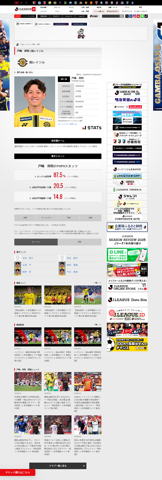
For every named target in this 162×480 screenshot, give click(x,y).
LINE (142, 16)
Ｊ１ (16, 3)
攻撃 (25, 218)
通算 (79, 242)
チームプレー (47, 218)
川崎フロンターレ (75, 2)
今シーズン (36, 242)
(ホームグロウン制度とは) (67, 124)
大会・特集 (85, 11)
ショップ (81, 16)
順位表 (99, 7)
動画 (71, 11)
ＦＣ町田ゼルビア (70, 2)
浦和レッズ (44, 2)
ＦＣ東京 (60, 2)
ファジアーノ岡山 (117, 2)
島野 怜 (22, 272)
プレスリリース (127, 11)
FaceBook (130, 16)
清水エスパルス (86, 2)
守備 (69, 218)
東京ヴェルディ (65, 2)
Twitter (127, 16)
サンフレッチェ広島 (122, 2)
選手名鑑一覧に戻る (25, 72)
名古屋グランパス (91, 2)
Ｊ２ (21, 3)
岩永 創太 (68, 258)
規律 (90, 218)
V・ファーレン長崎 (132, 2)
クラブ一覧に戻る (58, 466)
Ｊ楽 (99, 11)
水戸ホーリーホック (39, 2)
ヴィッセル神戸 (112, 2)
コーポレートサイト (140, 11)
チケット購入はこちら (17, 472)
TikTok (146, 16)
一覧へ (96, 283)
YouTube (138, 16)
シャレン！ (68, 16)
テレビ (71, 7)
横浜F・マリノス (80, 2)
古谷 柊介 (23, 258)
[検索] (121, 16)
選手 (140, 7)
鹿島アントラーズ (34, 2)
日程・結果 (85, 7)
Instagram (134, 16)
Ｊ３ (26, 3)
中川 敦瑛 (68, 272)
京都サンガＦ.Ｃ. (96, 2)
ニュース (43, 11)
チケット (57, 7)
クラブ (127, 7)
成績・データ (112, 7)
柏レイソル (55, 2)
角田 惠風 (68, 265)
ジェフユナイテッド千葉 (49, 2)
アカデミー (56, 16)
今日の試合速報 (29, 16)
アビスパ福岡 (127, 2)
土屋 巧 (22, 265)
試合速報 (43, 7)
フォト (57, 11)
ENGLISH (44, 16)
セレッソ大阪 (106, 2)
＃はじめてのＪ (113, 11)
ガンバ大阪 (101, 2)
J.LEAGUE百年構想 (95, 16)
